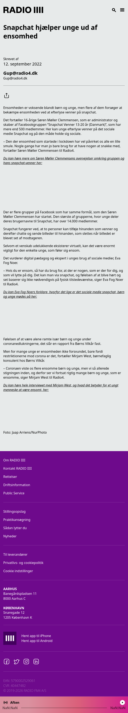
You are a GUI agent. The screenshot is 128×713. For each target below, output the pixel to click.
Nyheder (10, 536)
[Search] (81, 10)
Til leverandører (15, 554)
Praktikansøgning (16, 519)
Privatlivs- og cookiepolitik (23, 562)
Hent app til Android (37, 640)
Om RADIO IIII (14, 460)
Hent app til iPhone (36, 636)
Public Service (13, 493)
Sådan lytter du (15, 528)
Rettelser (10, 476)
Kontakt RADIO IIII (17, 468)
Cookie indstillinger (18, 571)
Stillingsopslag (14, 511)
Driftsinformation (16, 485)
